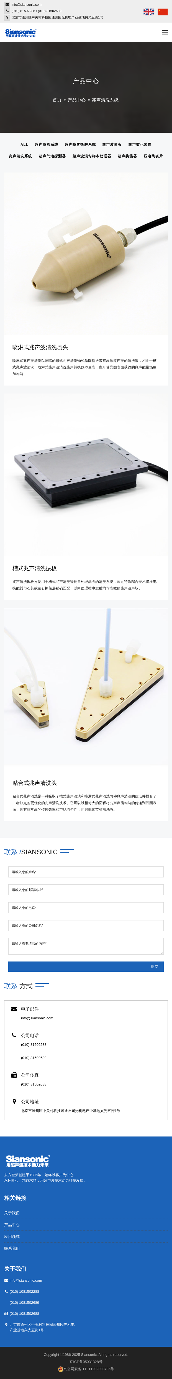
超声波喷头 (112, 144)
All (24, 144)
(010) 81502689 (49, 11)
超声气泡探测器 (52, 156)
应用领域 (12, 1236)
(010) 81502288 (23, 11)
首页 (57, 100)
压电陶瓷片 (153, 156)
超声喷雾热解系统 (80, 144)
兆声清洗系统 (20, 156)
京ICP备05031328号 (86, 1362)
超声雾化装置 (140, 144)
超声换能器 (127, 156)
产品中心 (77, 100)
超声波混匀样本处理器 (92, 156)
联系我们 (12, 1248)
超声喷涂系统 (46, 144)
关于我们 (12, 1213)
